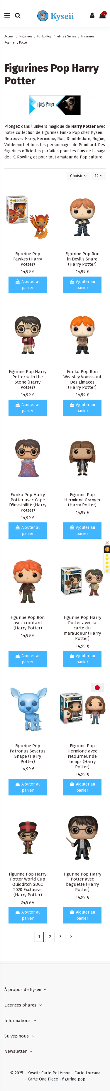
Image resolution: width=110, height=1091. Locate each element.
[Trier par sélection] (78, 176)
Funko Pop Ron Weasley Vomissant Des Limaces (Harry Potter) (82, 379)
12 (98, 175)
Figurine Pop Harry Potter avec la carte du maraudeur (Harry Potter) (82, 628)
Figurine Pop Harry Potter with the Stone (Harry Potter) (27, 379)
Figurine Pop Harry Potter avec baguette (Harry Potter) (82, 882)
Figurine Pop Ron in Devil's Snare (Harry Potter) (82, 259)
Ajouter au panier (27, 284)
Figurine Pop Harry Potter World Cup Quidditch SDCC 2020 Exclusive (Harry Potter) (27, 884)
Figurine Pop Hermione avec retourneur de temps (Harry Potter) (82, 756)
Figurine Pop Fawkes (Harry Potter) (27, 259)
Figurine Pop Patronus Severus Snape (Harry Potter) (27, 753)
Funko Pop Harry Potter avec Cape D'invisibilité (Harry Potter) (27, 502)
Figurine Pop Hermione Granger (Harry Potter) (82, 500)
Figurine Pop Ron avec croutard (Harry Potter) (28, 623)
